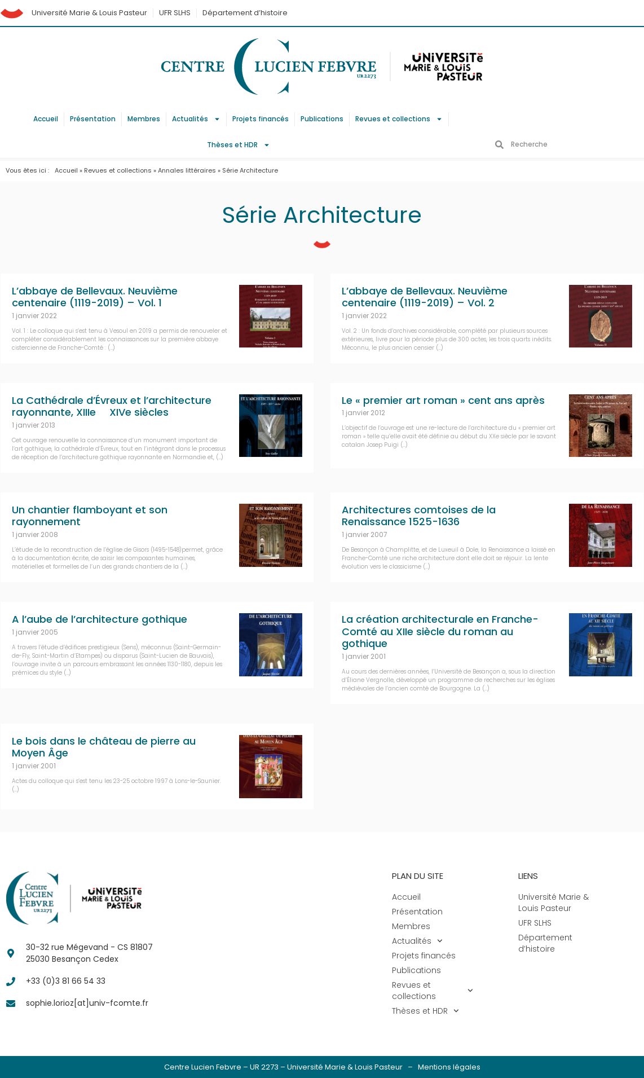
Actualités (196, 119)
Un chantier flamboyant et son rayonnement (89, 516)
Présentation (93, 119)
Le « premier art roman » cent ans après (443, 400)
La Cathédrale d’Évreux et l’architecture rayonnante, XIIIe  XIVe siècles (111, 406)
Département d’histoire (245, 12)
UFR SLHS (175, 12)
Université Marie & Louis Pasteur (89, 12)
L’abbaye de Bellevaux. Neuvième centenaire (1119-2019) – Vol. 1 (95, 297)
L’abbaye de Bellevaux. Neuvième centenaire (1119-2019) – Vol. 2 (425, 297)
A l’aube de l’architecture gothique (99, 619)
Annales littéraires (187, 170)
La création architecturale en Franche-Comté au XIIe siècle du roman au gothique (440, 631)
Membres (143, 119)
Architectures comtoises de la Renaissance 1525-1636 (419, 516)
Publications (322, 119)
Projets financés (260, 119)
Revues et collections (399, 119)
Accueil (45, 119)
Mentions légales (449, 1067)
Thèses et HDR (238, 145)
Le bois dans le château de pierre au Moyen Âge (104, 747)
